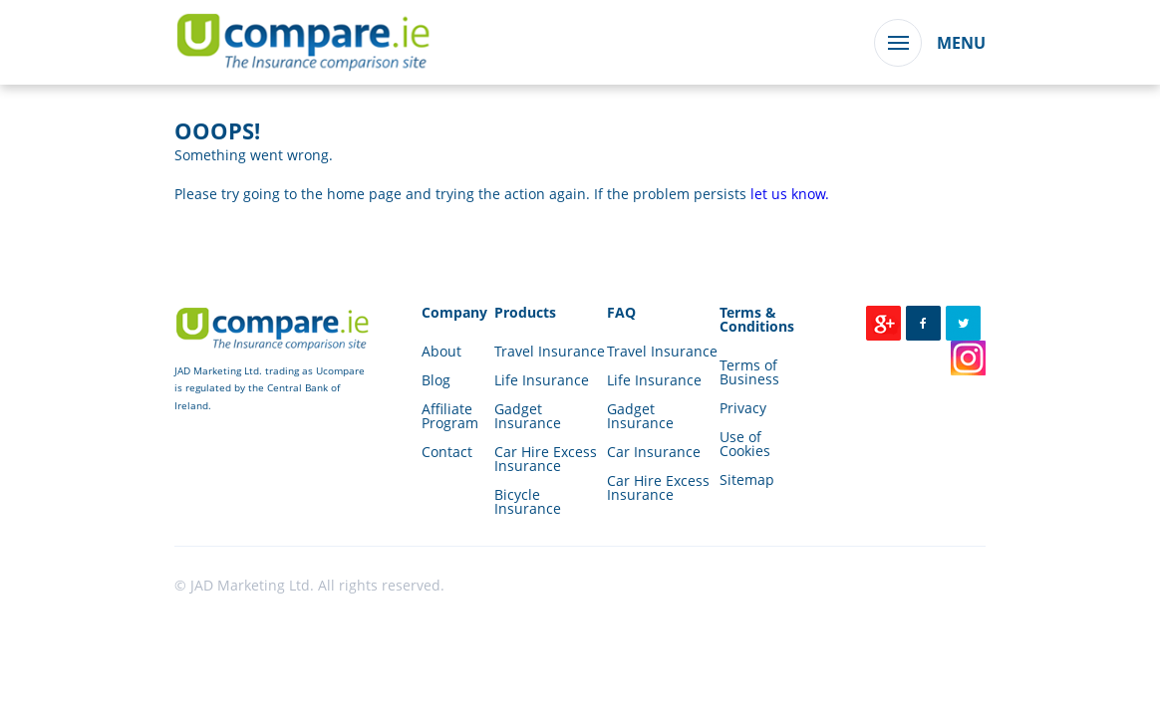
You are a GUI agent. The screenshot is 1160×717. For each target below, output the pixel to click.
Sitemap (747, 479)
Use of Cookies (745, 443)
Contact (447, 451)
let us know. (789, 193)
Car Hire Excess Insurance (545, 458)
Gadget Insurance (527, 415)
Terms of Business (749, 372)
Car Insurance (654, 451)
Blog (436, 379)
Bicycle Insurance (527, 501)
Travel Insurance (549, 351)
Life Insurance (541, 379)
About (441, 351)
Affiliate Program (450, 415)
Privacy (743, 407)
